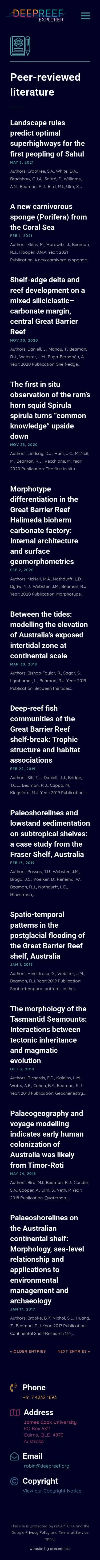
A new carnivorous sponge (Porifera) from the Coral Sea (48, 216)
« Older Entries (28, 1351)
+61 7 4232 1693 (40, 1397)
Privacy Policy (37, 1532)
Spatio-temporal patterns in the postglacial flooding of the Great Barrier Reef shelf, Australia (47, 935)
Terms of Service (74, 1532)
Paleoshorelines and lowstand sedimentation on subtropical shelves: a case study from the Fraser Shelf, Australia (50, 833)
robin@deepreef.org (46, 1466)
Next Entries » (74, 1351)
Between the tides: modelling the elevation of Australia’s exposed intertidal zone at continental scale (49, 635)
